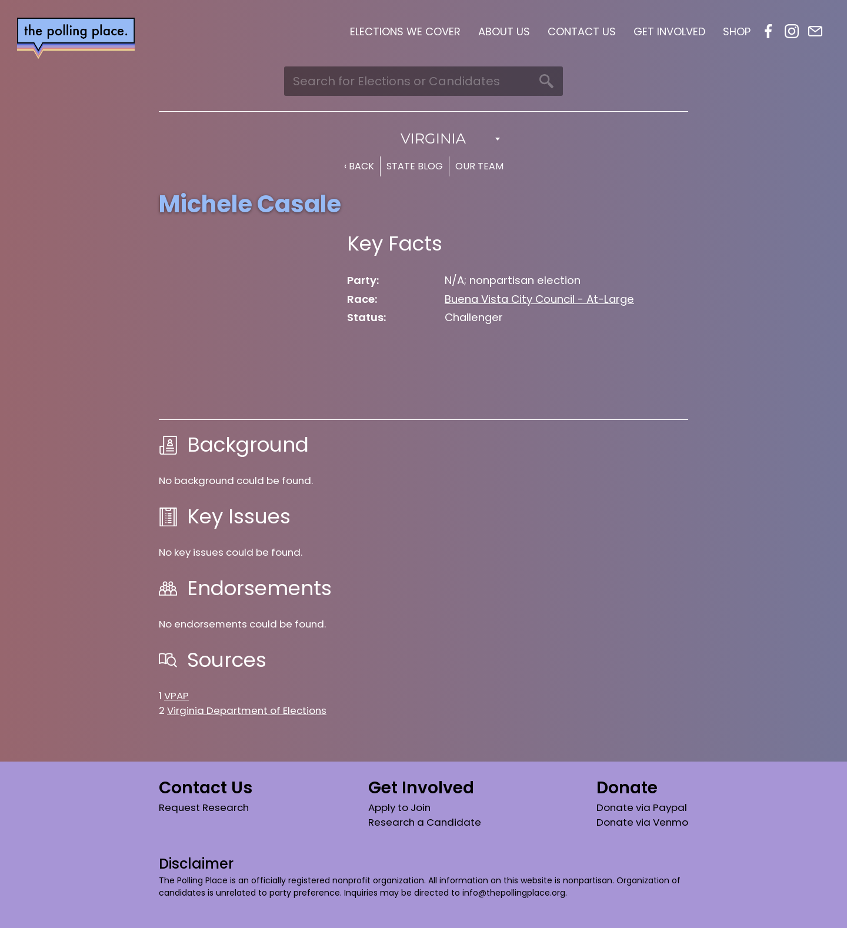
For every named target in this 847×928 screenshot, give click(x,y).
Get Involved (669, 31)
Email (815, 31)
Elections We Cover (405, 31)
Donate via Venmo (642, 822)
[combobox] (423, 139)
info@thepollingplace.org (513, 893)
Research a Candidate (424, 822)
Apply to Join (399, 807)
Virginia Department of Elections (246, 710)
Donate (627, 787)
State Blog (414, 166)
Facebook (768, 31)
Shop (737, 31)
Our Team (479, 166)
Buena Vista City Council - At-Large (539, 299)
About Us (504, 31)
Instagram (792, 31)
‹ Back (359, 166)
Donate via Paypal (641, 807)
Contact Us (582, 31)
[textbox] (423, 139)
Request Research (204, 807)
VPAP (176, 696)
